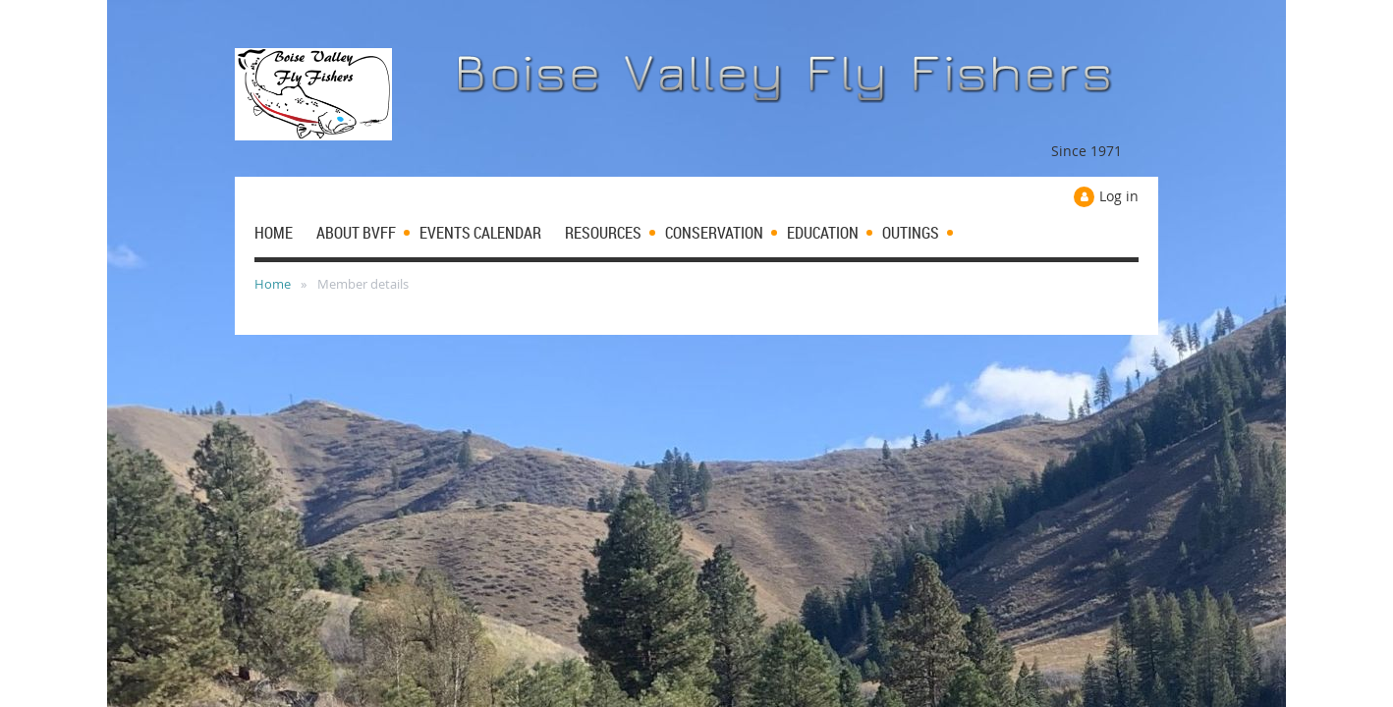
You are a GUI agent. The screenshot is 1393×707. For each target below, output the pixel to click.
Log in (1119, 196)
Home (272, 284)
